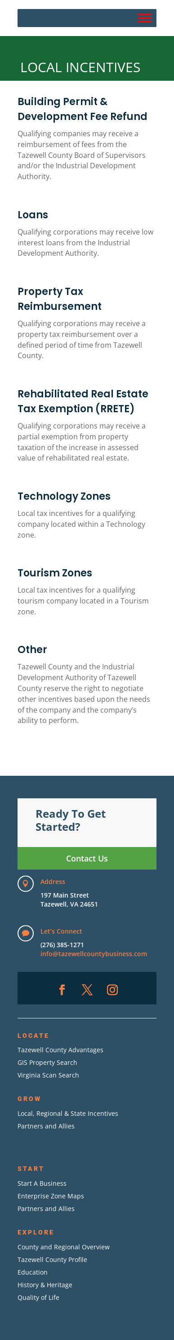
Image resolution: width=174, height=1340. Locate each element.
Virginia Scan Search (48, 1075)
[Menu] (145, 18)
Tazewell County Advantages (60, 1049)
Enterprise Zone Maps (51, 1196)
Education (33, 1272)
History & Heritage (45, 1284)
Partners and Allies (46, 1126)
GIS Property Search (47, 1062)
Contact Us (87, 858)
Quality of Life (38, 1297)
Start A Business (42, 1183)
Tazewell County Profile (52, 1259)
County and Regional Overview (64, 1247)
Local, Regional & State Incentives (68, 1113)
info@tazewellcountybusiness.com (93, 953)
